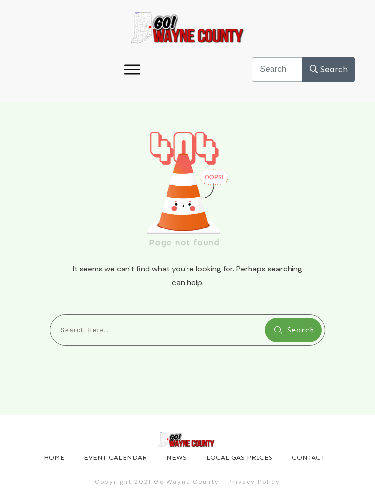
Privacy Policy (254, 482)
